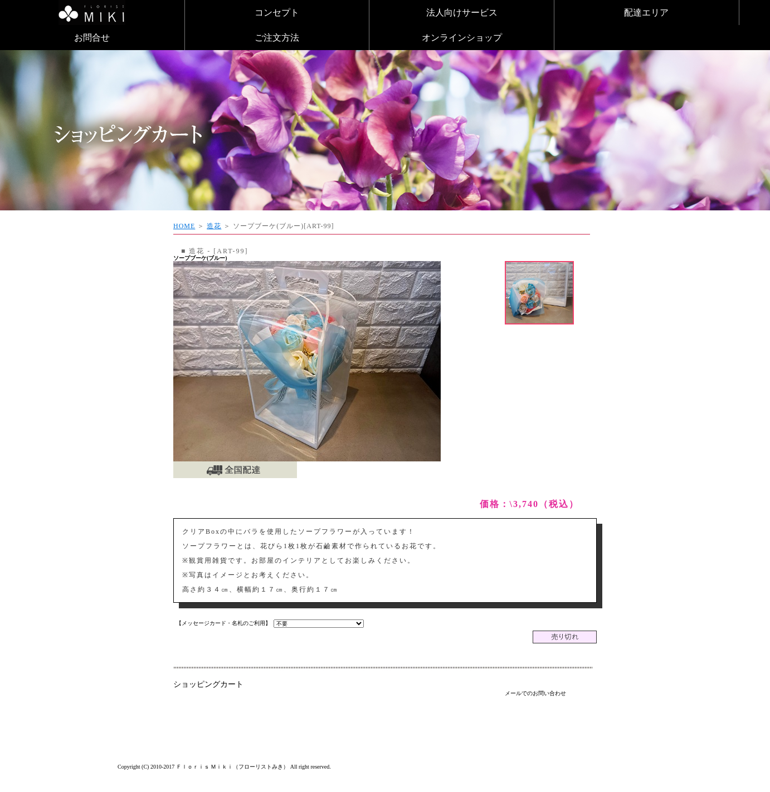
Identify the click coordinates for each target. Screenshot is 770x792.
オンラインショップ (462, 37)
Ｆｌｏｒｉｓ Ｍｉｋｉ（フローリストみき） (232, 767)
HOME (184, 226)
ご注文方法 (277, 37)
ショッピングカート (208, 684)
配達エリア (646, 12)
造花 (214, 226)
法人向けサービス (462, 12)
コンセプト (277, 12)
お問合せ (92, 37)
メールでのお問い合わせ (535, 693)
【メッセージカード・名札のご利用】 (223, 623)
